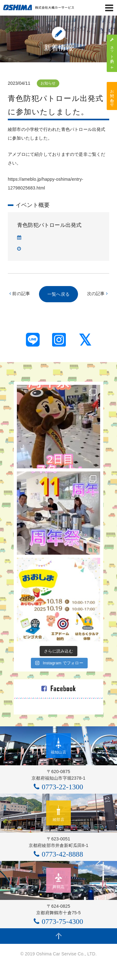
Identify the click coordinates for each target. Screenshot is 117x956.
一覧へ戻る (58, 294)
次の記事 (97, 293)
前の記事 (19, 293)
